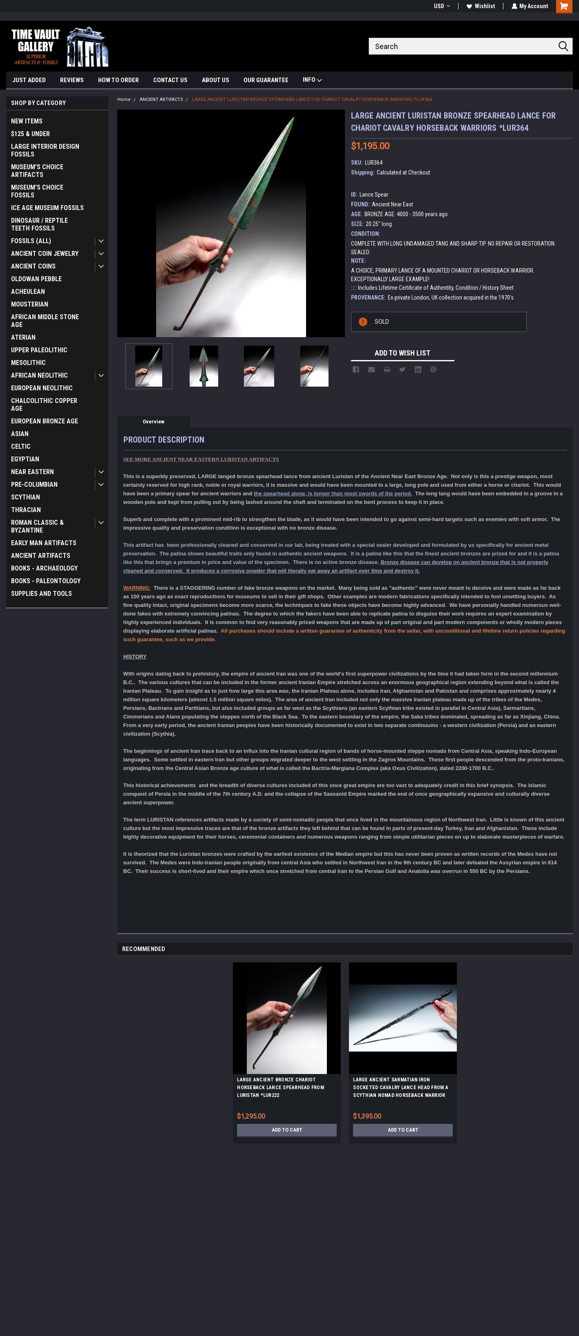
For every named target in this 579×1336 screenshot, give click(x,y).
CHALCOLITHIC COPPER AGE (44, 404)
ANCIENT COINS (33, 266)
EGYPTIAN (25, 459)
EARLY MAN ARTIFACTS (43, 543)
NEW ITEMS (26, 121)
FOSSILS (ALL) (31, 241)
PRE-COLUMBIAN (34, 484)
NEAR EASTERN (32, 472)
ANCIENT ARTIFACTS (40, 555)
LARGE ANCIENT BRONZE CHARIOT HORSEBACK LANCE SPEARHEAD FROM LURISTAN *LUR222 (280, 1087)
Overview (153, 421)
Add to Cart (287, 1130)
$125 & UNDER (30, 134)
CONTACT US (170, 80)
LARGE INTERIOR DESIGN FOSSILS (45, 150)
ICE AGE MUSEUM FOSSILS (47, 208)
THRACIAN (26, 510)
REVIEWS (72, 80)
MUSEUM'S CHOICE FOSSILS (37, 191)
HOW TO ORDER (118, 80)
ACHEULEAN (28, 291)
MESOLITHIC (28, 363)
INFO (312, 80)
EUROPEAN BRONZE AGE (44, 421)
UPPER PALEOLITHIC (39, 350)
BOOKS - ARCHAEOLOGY (44, 568)
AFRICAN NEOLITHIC (39, 375)
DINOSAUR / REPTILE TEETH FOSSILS (39, 224)
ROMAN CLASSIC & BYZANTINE (37, 526)
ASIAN (20, 434)
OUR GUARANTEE (266, 80)
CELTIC (21, 446)
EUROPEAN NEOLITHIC (42, 388)
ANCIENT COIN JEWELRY (44, 253)
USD (441, 6)
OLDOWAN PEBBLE (36, 279)
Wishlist (480, 6)
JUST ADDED (29, 80)
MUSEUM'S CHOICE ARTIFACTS (37, 171)
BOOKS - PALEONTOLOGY (45, 581)
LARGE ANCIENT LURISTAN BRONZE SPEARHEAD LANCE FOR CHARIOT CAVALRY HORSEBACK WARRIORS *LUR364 (312, 99)
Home (124, 99)
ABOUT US (215, 80)
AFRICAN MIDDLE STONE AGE (45, 321)
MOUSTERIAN (29, 304)
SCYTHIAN (25, 497)
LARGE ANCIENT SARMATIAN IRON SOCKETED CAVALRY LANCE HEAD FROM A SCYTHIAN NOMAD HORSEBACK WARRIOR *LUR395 (400, 1089)
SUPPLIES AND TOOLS (41, 594)
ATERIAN (23, 337)
